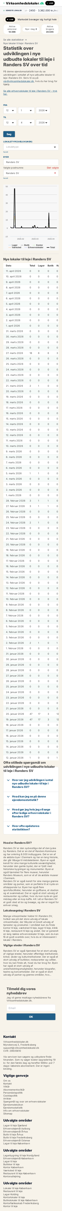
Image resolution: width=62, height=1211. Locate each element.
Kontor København (13, 1167)
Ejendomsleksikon (13, 1104)
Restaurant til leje (12, 1191)
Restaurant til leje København (19, 1173)
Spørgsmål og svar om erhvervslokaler (24, 1101)
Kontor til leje (10, 1206)
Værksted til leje (12, 1170)
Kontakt (7, 1083)
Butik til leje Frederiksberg (17, 1137)
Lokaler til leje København (17, 1188)
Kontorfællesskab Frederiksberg (21, 1203)
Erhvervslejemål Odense (16, 1140)
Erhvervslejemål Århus (15, 1131)
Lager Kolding (11, 1194)
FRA (5, 105)
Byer (6, 157)
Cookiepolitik (10, 1095)
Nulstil (5, 152)
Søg (9, 134)
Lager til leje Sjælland (15, 1125)
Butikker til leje (11, 1164)
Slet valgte (53, 167)
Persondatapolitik (13, 1092)
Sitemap (7, 1113)
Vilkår (6, 1086)
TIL (4, 117)
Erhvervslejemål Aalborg (16, 1128)
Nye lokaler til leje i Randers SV (20, 43)
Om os (6, 1080)
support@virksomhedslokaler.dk (21, 1047)
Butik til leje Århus (13, 1134)
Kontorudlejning (12, 1176)
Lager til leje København (16, 1143)
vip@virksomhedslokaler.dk (18, 81)
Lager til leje (10, 1161)
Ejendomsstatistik (13, 1107)
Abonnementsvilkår (14, 1089)
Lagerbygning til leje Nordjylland (21, 1155)
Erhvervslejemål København (18, 1158)
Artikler (7, 1098)
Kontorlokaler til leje (14, 1197)
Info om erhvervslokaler (16, 1110)
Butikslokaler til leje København (20, 1200)
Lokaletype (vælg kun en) (17, 141)
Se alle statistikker (13, 39)
